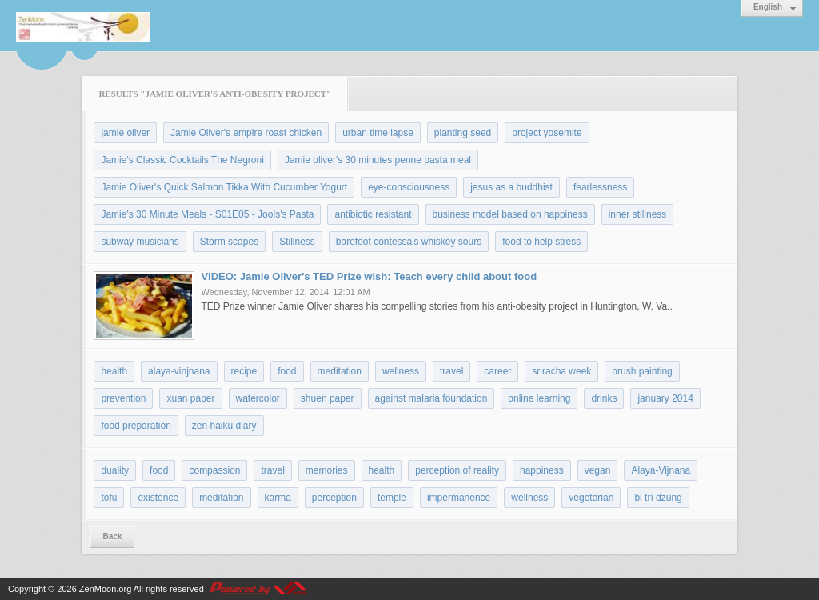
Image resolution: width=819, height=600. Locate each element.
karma (278, 497)
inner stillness (638, 214)
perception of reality (457, 470)
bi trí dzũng (657, 497)
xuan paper (190, 398)
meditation (340, 371)
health (114, 371)
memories (327, 470)
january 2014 (665, 398)
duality (115, 470)
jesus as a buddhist (511, 187)
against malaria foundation (431, 398)
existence (158, 497)
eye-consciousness (408, 187)
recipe (244, 371)
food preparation (135, 425)
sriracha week (561, 371)
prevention (123, 398)
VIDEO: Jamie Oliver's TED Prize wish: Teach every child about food (369, 276)
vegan (598, 470)
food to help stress (541, 241)
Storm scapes (229, 241)
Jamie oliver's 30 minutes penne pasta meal (378, 160)
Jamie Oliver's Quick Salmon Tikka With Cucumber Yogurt (224, 187)
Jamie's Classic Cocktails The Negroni (182, 160)
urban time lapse (377, 132)
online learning (539, 398)
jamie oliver (125, 132)
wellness (400, 371)
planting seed (462, 132)
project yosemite (546, 132)
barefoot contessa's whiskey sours (408, 241)
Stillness (297, 241)
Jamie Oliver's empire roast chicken (246, 132)
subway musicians (139, 241)
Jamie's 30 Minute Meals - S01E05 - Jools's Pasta (207, 214)
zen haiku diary (224, 425)
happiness (542, 470)
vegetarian (591, 497)
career (497, 371)
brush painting (642, 371)
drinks (604, 398)
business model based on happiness (510, 214)
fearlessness (600, 187)
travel (451, 371)
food (287, 371)
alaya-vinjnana (179, 371)
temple (392, 497)
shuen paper (327, 398)
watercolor (258, 398)
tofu (109, 497)
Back (112, 536)
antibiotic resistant (372, 214)
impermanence (458, 497)
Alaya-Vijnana (660, 470)
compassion (214, 470)
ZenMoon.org (105, 589)
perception (334, 497)
